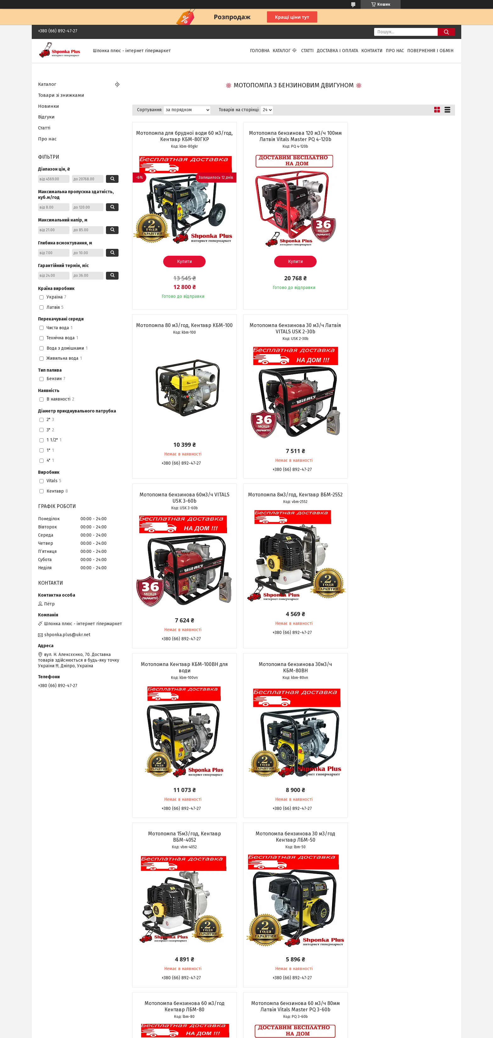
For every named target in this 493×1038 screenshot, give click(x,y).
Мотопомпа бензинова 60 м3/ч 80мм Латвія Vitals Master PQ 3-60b (403, 667)
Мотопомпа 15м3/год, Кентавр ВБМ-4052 (403, 498)
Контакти (372, 50)
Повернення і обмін (430, 50)
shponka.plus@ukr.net (67, 634)
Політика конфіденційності (306, 1032)
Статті (307, 50)
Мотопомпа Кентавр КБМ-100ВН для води (183, 498)
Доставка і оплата (337, 50)
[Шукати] (446, 32)
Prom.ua (276, 1026)
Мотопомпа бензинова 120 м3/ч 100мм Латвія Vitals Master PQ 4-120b (293, 136)
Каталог (282, 50)
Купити (183, 261)
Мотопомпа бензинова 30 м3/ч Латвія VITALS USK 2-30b (184, 328)
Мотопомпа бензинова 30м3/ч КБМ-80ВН (293, 498)
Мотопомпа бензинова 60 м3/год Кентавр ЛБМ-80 (293, 667)
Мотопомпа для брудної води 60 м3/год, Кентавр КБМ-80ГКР (184, 136)
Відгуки (46, 117)
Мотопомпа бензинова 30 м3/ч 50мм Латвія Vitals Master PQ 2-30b (184, 837)
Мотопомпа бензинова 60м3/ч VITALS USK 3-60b (293, 328)
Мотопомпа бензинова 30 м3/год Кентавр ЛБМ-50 (184, 667)
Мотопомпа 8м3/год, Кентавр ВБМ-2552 (403, 325)
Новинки (48, 106)
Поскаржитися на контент (255, 1032)
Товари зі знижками (61, 95)
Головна (259, 50)
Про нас (395, 50)
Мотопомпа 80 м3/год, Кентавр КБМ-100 (402, 136)
